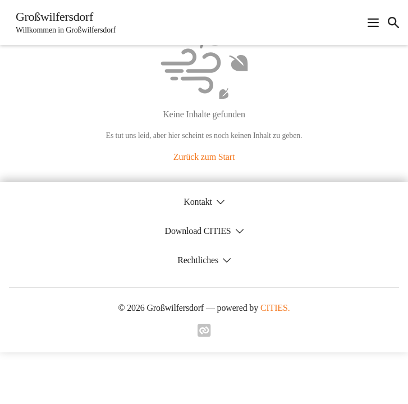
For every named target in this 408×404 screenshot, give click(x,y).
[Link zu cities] (204, 333)
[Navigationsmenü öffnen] (373, 22)
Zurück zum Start (204, 157)
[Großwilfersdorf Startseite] (62, 22)
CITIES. (275, 308)
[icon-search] (393, 22)
